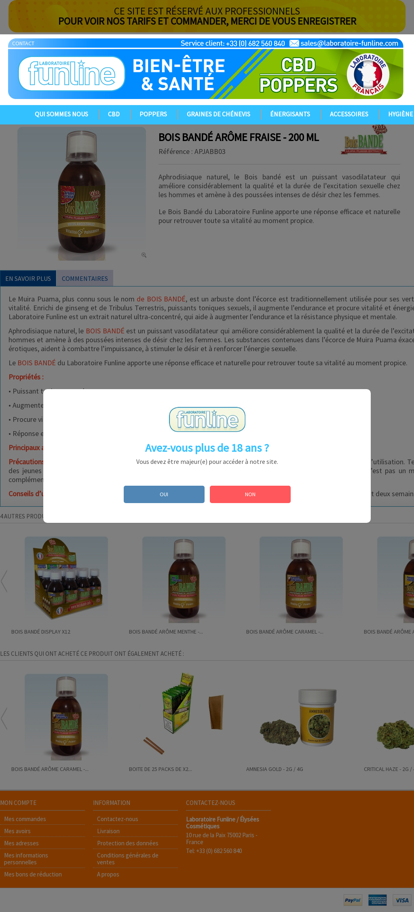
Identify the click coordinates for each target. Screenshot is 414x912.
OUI (164, 494)
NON (250, 494)
